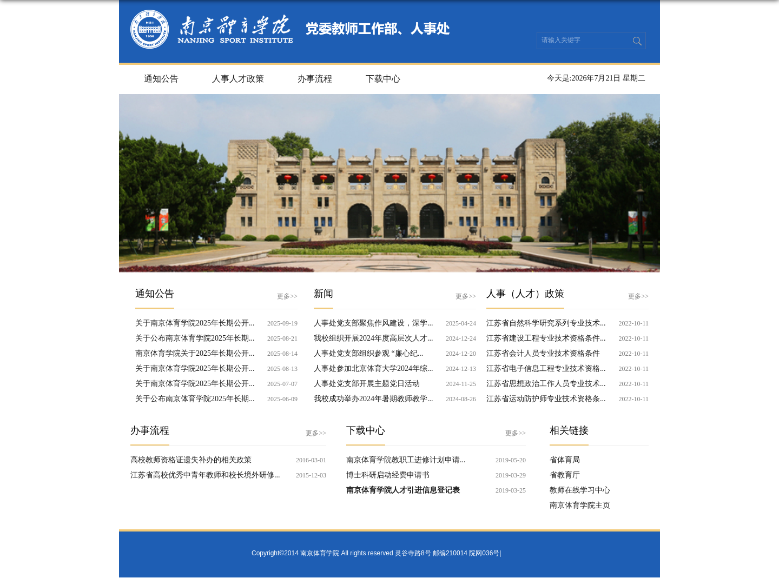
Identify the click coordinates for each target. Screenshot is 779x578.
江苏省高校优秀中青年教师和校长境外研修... (205, 475)
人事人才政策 (238, 78)
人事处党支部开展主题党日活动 (367, 384)
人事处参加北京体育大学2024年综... (373, 368)
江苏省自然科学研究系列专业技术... (546, 323)
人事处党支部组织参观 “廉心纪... (368, 353)
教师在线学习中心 (580, 490)
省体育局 (565, 460)
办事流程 (315, 78)
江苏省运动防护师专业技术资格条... (546, 399)
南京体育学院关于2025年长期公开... (195, 353)
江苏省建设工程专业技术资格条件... (546, 338)
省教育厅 (565, 475)
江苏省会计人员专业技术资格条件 (543, 353)
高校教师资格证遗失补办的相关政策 (191, 460)
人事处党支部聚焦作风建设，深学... (373, 323)
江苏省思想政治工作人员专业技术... (546, 384)
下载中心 (383, 78)
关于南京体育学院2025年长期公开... (195, 323)
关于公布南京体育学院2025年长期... (195, 338)
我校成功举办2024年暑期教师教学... (373, 399)
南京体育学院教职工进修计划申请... (406, 460)
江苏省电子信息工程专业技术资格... (546, 368)
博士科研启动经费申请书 (388, 475)
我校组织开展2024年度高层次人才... (373, 338)
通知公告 (161, 78)
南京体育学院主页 (580, 505)
